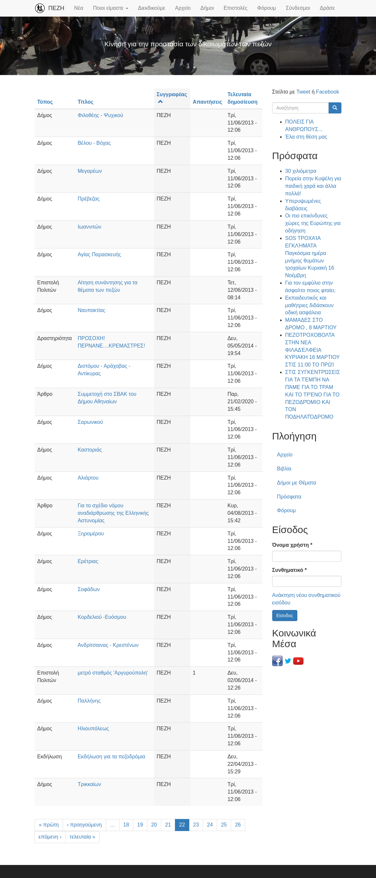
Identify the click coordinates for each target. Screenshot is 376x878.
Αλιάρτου (88, 478)
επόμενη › (50, 837)
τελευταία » (82, 837)
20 (154, 824)
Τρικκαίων (89, 784)
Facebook (327, 92)
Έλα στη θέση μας (306, 137)
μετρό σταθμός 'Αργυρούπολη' (113, 673)
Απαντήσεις (207, 102)
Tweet (303, 92)
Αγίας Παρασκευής (99, 254)
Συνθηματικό (289, 570)
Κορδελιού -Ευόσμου (102, 617)
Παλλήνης (89, 701)
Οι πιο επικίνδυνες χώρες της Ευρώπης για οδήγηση (313, 223)
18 (126, 824)
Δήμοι (207, 8)
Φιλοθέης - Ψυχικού (100, 115)
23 (196, 824)
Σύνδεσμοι (298, 8)
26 (238, 824)
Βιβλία (284, 468)
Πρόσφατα (289, 496)
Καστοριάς (90, 450)
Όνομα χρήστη (292, 545)
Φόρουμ (266, 8)
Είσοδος (284, 615)
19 (140, 824)
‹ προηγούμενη (84, 824)
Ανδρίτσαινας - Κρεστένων (108, 645)
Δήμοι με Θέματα (296, 482)
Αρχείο (183, 8)
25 (224, 824)
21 (168, 824)
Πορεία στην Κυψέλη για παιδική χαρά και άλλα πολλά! (313, 186)
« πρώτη (49, 824)
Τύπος (45, 102)
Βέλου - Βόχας (94, 143)
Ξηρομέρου (91, 533)
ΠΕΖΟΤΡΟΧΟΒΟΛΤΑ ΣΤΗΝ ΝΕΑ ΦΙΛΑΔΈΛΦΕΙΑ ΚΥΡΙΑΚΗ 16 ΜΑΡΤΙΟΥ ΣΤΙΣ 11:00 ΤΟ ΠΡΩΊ (312, 349)
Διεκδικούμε (151, 8)
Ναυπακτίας (91, 310)
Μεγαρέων (90, 171)
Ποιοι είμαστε (110, 8)
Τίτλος (85, 102)
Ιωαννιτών (89, 227)
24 (210, 824)
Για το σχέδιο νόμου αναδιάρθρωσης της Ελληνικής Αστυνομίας (113, 513)
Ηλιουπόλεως (93, 728)
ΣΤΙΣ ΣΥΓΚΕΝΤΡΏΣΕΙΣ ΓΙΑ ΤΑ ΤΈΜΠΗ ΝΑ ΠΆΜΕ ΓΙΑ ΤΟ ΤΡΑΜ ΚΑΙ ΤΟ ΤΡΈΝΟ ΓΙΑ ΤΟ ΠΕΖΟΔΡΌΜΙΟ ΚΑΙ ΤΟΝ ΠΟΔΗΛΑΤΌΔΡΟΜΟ (312, 394)
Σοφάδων (89, 589)
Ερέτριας (88, 561)
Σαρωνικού (90, 422)
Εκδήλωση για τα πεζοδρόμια (111, 756)
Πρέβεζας (89, 198)
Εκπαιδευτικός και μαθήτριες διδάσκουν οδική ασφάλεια (309, 305)
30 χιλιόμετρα (301, 171)
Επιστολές (235, 8)
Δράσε (327, 8)
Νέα (78, 8)
